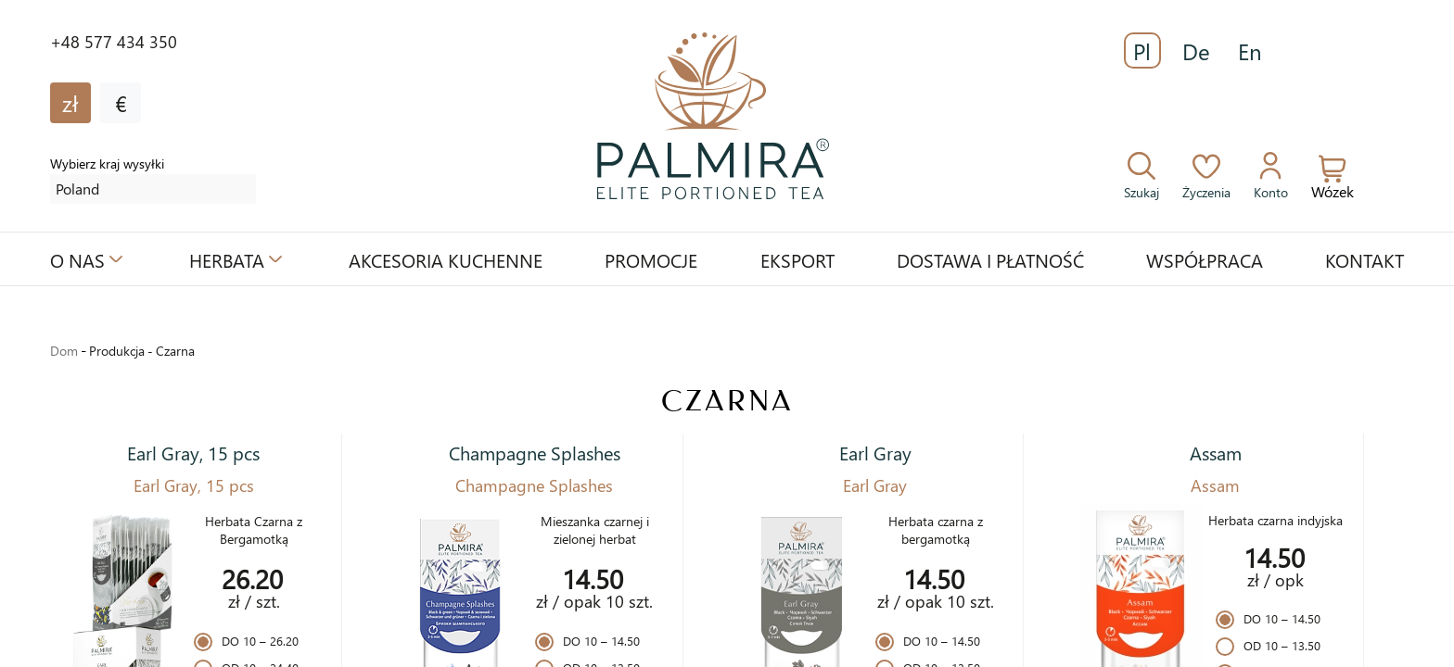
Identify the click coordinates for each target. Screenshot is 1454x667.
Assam (1216, 452)
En (1250, 51)
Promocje (651, 259)
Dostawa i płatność (990, 259)
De (1196, 51)
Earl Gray (875, 452)
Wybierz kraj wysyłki (107, 163)
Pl (1142, 51)
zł (70, 103)
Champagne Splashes (534, 452)
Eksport (797, 259)
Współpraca (1204, 259)
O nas (77, 259)
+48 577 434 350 (113, 41)
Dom (64, 350)
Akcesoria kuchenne (445, 259)
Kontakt (1364, 259)
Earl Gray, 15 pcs (193, 452)
